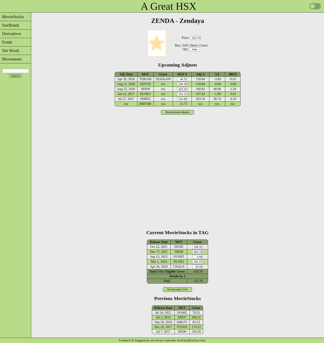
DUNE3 (145, 94)
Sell (185, 45)
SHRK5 (145, 99)
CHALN (179, 266)
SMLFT (182, 322)
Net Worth (9, 50)
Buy (177, 45)
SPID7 (181, 317)
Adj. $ (200, 74)
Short (193, 45)
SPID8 (178, 251)
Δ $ (217, 74)
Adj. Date (126, 74)
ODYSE (145, 84)
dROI (233, 74)
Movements (10, 59)
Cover (204, 45)
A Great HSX (168, 6)
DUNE (178, 246)
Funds (6, 42)
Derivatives (10, 33)
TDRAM (145, 79)
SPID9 (145, 89)
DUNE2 (178, 261)
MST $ (182, 74)
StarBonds (9, 25)
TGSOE (182, 327)
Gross (163, 74)
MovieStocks (12, 16)
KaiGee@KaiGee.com (191, 340)
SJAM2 (182, 312)
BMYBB (145, 104)
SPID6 (181, 331)
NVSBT (178, 256)
